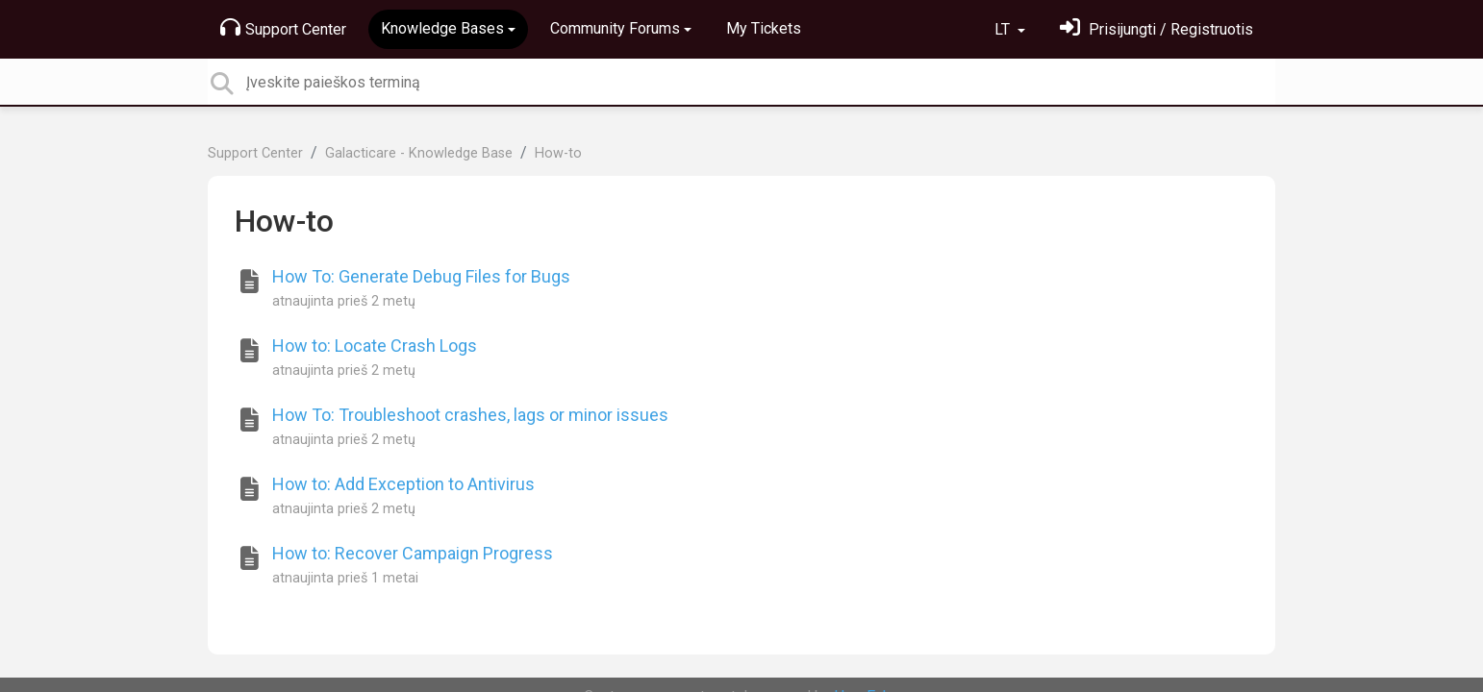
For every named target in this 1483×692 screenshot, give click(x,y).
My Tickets (763, 28)
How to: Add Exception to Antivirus (403, 484)
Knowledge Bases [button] (442, 28)
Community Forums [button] (615, 28)
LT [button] (1004, 29)
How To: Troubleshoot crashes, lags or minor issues (470, 415)
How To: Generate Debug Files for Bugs (421, 276)
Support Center (283, 27)
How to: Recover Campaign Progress (412, 553)
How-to (558, 153)
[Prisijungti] (1156, 29)
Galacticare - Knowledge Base (419, 153)
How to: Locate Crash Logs (374, 345)
